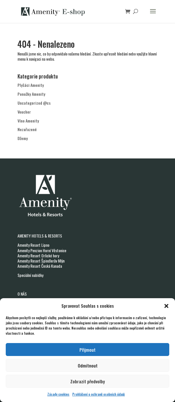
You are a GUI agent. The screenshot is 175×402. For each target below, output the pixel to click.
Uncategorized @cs (34, 103)
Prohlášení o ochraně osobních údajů (98, 394)
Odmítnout (88, 365)
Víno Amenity (28, 121)
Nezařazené (27, 129)
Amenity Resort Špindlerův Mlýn (41, 261)
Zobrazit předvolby (87, 381)
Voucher (24, 112)
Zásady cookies (58, 394)
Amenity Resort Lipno (33, 245)
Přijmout (87, 350)
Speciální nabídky (30, 275)
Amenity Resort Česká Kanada (40, 266)
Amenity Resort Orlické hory (38, 255)
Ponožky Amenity (31, 94)
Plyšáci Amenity (31, 85)
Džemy (23, 138)
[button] (166, 306)
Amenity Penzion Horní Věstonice (42, 250)
